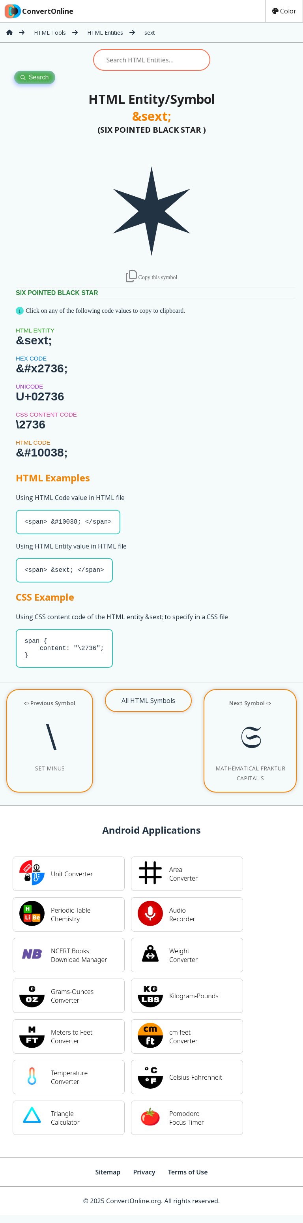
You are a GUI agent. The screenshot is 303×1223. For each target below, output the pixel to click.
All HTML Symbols (148, 708)
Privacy (144, 1180)
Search (35, 77)
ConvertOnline (38, 11)
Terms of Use (188, 1180)
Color (284, 11)
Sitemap (107, 1180)
